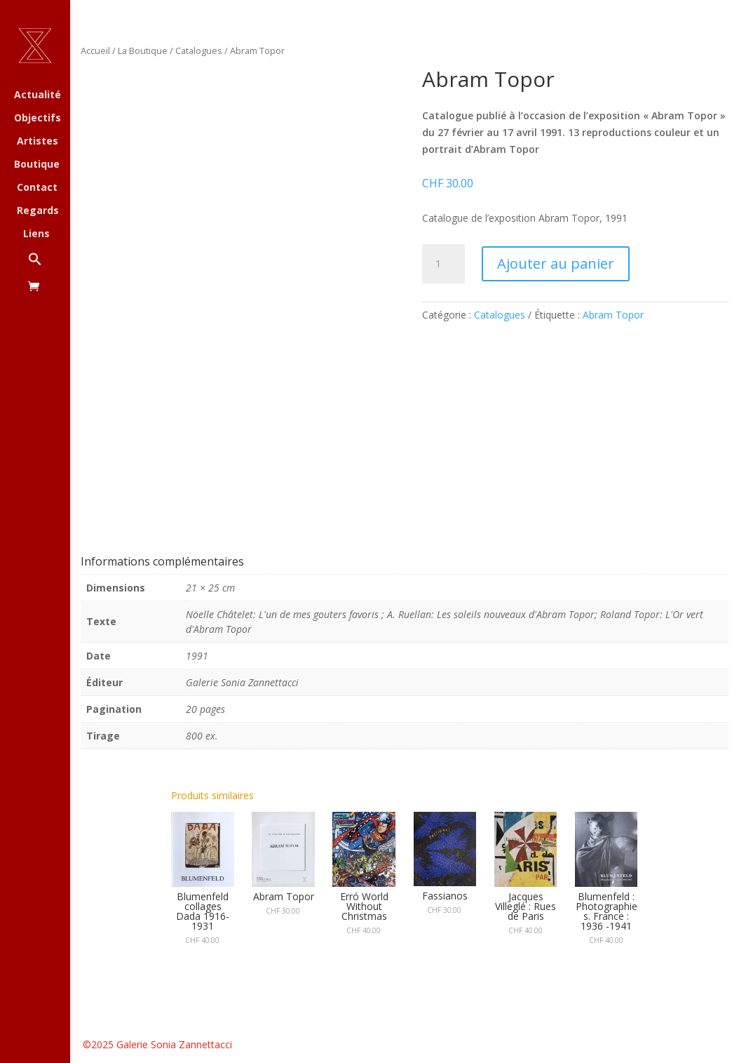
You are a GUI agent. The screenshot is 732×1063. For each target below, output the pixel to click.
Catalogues (198, 50)
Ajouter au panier (555, 263)
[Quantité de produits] (443, 263)
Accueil (95, 50)
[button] (49, 266)
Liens (36, 234)
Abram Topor (613, 314)
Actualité (37, 95)
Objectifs (37, 118)
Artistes (37, 141)
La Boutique (143, 50)
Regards (38, 211)
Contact (37, 188)
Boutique (37, 165)
